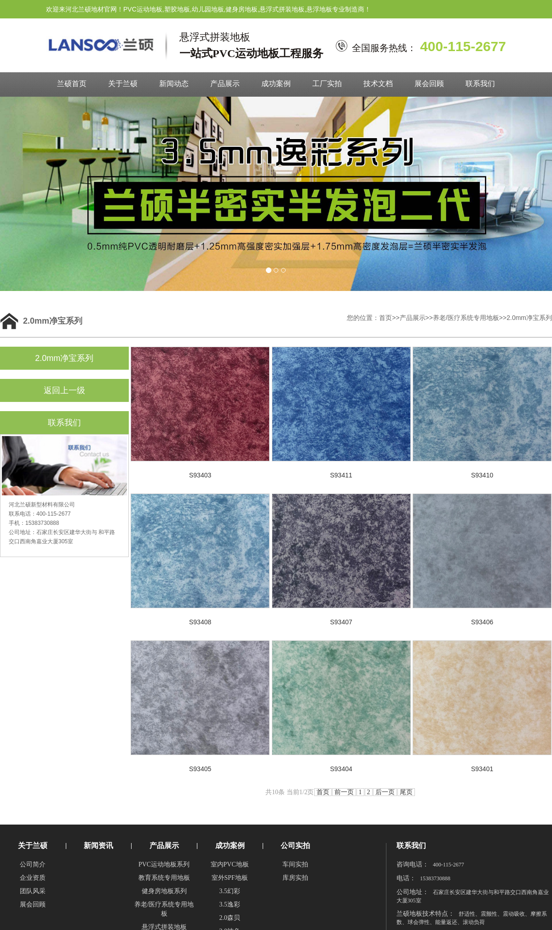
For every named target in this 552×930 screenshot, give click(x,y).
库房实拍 (295, 877)
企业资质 (33, 877)
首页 (385, 317)
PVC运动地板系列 (164, 864)
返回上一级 (64, 390)
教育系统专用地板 (164, 877)
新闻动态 (174, 83)
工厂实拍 (327, 83)
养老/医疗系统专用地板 (466, 317)
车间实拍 (295, 864)
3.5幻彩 (229, 891)
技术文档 (378, 83)
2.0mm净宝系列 (529, 317)
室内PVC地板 (230, 864)
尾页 (406, 792)
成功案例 (276, 83)
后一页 (385, 792)
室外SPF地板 (230, 877)
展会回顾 (429, 83)
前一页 (344, 792)
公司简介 (33, 864)
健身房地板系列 (164, 891)
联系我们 (480, 83)
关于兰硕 (123, 83)
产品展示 (225, 83)
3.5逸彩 (229, 904)
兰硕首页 (71, 83)
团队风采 (33, 891)
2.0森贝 (229, 917)
